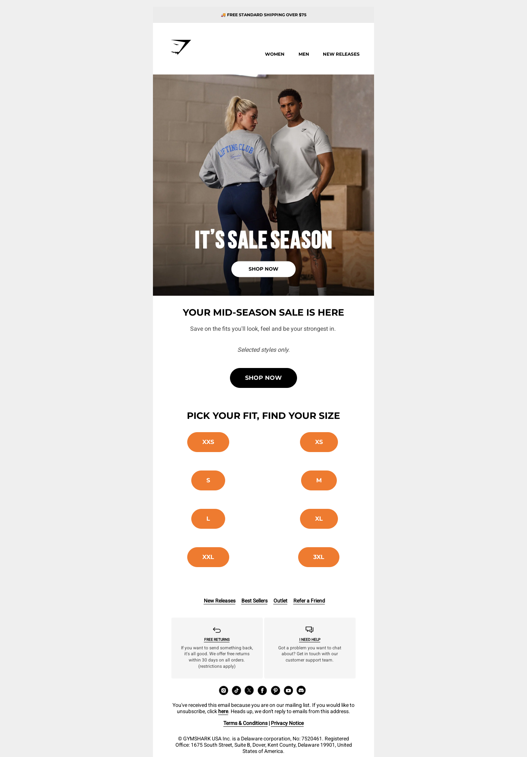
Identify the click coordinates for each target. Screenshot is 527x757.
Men (304, 54)
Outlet (280, 601)
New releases (341, 54)
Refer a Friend (309, 601)
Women (275, 54)
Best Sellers (254, 601)
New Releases (219, 601)
